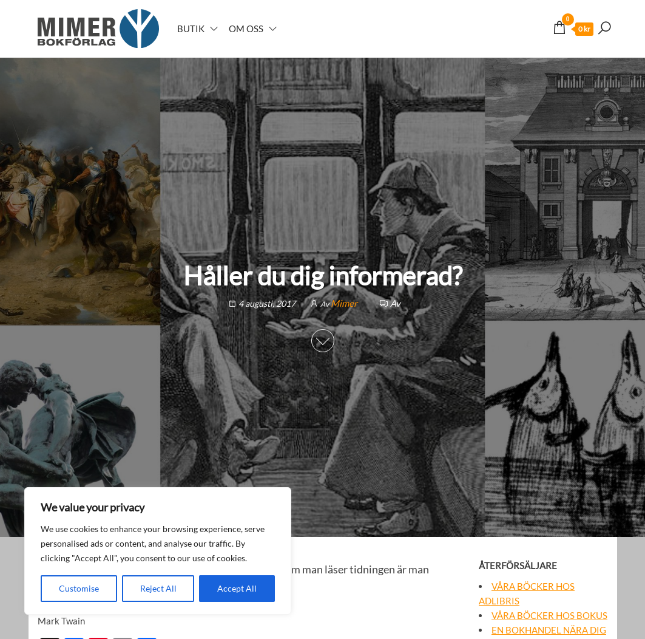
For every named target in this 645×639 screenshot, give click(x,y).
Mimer (345, 303)
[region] (157, 551)
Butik (190, 28)
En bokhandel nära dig (548, 629)
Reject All (158, 588)
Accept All (237, 588)
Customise (79, 588)
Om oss (246, 28)
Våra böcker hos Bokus (549, 615)
